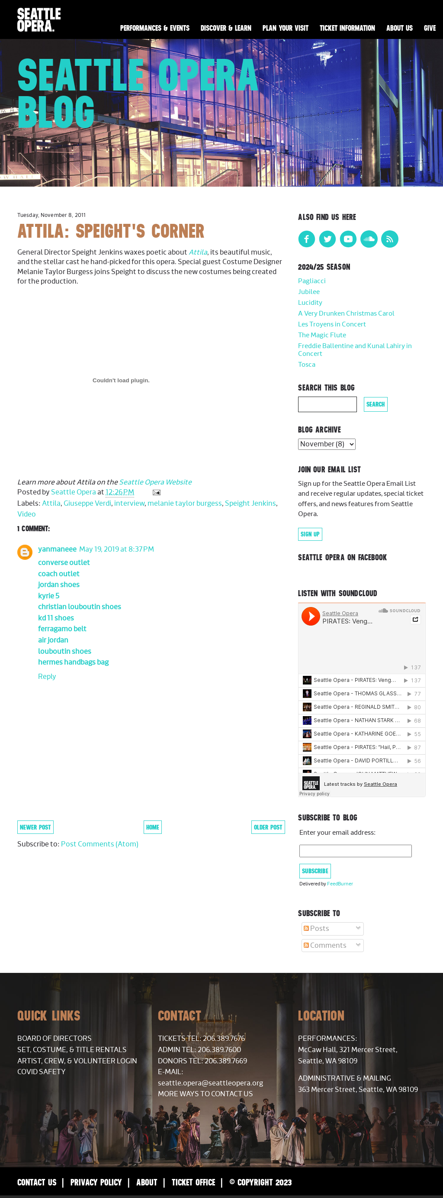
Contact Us (36, 1182)
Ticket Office (193, 1182)
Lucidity (310, 302)
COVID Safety (41, 1072)
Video (26, 514)
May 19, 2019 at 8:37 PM (116, 549)
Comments (325, 945)
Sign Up (310, 534)
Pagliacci (312, 281)
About (146, 1182)
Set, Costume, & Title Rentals (72, 1050)
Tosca (306, 364)
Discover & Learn (226, 28)
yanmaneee (57, 549)
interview (129, 503)
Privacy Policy (96, 1182)
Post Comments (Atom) (99, 844)
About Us (399, 28)
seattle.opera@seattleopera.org (210, 1083)
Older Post (268, 827)
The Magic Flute (322, 335)
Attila (198, 252)
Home (152, 827)
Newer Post (35, 827)
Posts (316, 928)
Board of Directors (54, 1038)
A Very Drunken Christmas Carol (346, 313)
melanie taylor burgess (185, 503)
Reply (47, 676)
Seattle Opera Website (155, 482)
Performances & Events (154, 28)
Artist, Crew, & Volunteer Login (77, 1061)
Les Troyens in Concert (332, 324)
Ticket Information (347, 28)
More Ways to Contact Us (205, 1094)
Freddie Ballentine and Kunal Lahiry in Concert (355, 350)
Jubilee (309, 292)
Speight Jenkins (250, 503)
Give (430, 28)
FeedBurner (340, 884)
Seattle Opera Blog (138, 93)
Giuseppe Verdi (87, 503)
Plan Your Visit (285, 28)
